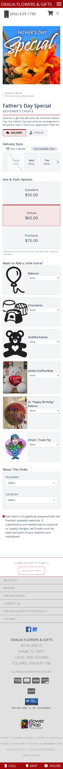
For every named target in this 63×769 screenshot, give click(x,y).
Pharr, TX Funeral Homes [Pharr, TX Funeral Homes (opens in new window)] (16, 737)
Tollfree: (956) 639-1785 (31, 663)
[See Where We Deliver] (31, 570)
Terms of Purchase (41, 749)
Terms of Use (31, 755)
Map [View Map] (31, 765)
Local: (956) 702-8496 (32, 657)
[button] (53, 14)
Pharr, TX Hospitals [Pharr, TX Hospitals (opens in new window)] (49, 737)
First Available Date (44, 148)
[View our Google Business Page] (34, 631)
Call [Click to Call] (10, 765)
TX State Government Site (45, 743)
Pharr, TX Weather (13, 743)
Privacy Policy (16, 749)
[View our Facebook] (28, 631)
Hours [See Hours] (52, 765)
